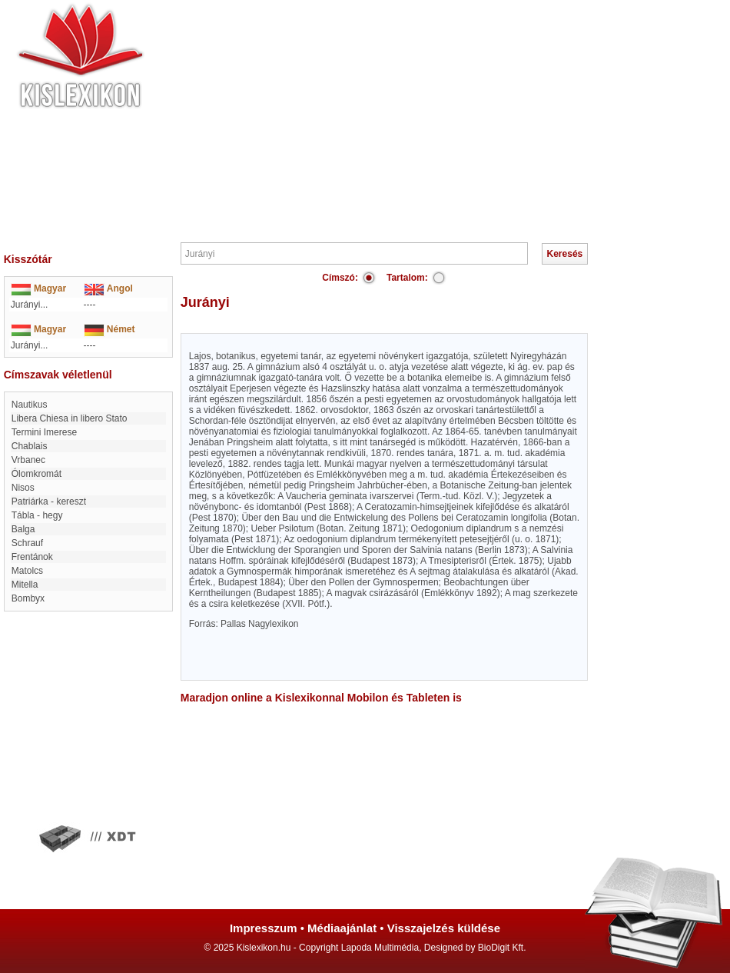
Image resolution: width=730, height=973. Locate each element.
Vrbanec (28, 460)
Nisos (23, 487)
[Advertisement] (411, 119)
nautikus (30, 404)
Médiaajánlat (342, 928)
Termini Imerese (44, 432)
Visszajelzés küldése (443, 928)
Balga (23, 529)
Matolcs (27, 570)
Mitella (25, 584)
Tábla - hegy (37, 515)
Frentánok (32, 556)
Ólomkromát (36, 473)
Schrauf (27, 543)
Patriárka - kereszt (49, 501)
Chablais (30, 446)
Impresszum (263, 928)
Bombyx (28, 598)
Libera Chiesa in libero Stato (70, 418)
